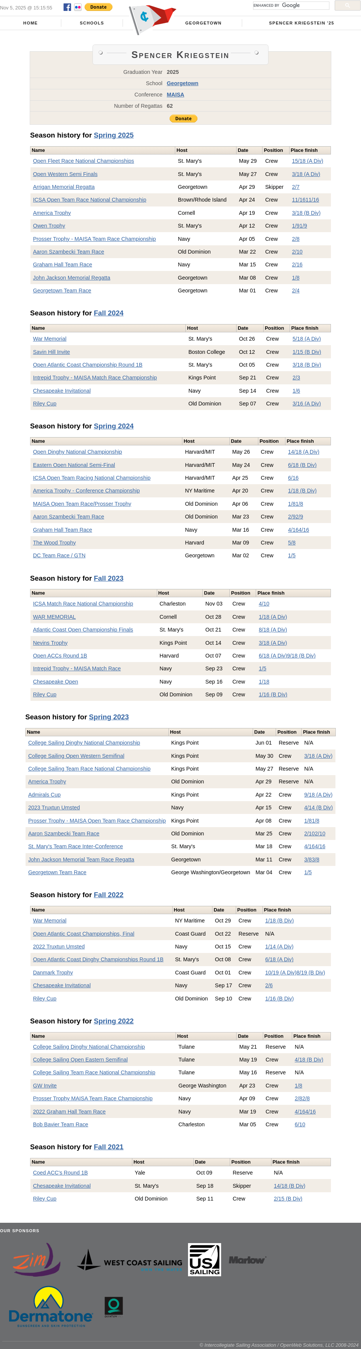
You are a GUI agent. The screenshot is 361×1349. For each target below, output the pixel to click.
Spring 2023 (109, 717)
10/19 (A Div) (280, 973)
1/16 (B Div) (273, 694)
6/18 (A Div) (273, 656)
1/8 (295, 278)
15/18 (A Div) (307, 161)
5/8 (292, 543)
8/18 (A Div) (273, 630)
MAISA (175, 95)
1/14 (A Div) (279, 947)
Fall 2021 (108, 1147)
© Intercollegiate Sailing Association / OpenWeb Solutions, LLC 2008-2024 (279, 1345)
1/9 (295, 226)
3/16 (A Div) (307, 404)
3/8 (308, 860)
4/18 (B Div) (309, 1060)
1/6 (296, 391)
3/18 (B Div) (306, 213)
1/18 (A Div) (273, 617)
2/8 (295, 239)
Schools (92, 23)
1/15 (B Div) (307, 352)
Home (30, 23)
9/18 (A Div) (318, 795)
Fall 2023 (108, 578)
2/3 (296, 378)
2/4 (295, 291)
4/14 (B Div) (318, 808)
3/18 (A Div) (306, 174)
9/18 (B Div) (301, 656)
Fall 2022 (108, 895)
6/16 (293, 478)
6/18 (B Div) (302, 465)
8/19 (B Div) (311, 973)
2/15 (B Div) (288, 1199)
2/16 (297, 265)
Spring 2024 (113, 426)
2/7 (295, 187)
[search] (290, 5)
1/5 (292, 555)
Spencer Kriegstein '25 (301, 23)
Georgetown (203, 23)
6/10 (300, 1124)
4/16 (293, 530)
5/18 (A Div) (307, 339)
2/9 (292, 517)
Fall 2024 (108, 313)
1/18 (264, 682)
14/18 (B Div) (289, 1186)
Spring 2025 (113, 135)
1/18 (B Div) (302, 491)
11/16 (298, 200)
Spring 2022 (113, 1021)
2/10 (297, 252)
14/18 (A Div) (303, 452)
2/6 (269, 985)
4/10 (264, 604)
